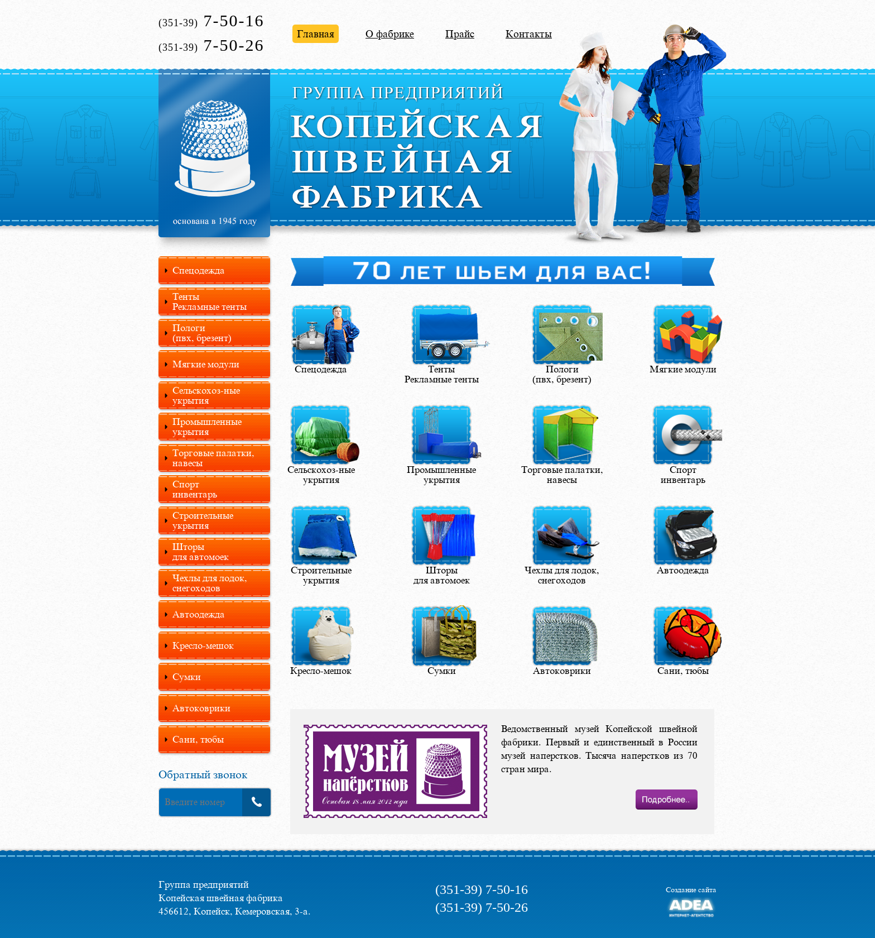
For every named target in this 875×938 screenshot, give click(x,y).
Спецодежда (198, 270)
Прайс (459, 34)
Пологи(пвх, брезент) (202, 332)
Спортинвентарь (194, 489)
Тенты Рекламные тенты (209, 301)
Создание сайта (691, 889)
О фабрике (390, 34)
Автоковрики (201, 708)
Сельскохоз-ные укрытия (206, 395)
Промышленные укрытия (207, 426)
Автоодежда (198, 614)
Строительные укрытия (202, 520)
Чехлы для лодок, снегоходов (209, 583)
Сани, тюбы (198, 739)
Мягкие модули (205, 364)
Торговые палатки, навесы (213, 457)
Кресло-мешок (203, 645)
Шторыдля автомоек (200, 551)
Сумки (186, 676)
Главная (315, 34)
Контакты (529, 34)
